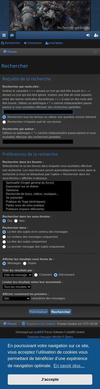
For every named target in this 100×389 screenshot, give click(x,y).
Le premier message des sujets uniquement (33, 246)
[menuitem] (38, 324)
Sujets (29, 263)
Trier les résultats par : (18, 270)
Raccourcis (5, 36)
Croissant (43, 274)
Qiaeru (69, 336)
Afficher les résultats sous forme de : (28, 259)
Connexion (35, 42)
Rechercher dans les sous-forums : (26, 216)
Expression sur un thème (37, 187)
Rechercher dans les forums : (23, 161)
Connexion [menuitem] (89, 36)
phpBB (38, 332)
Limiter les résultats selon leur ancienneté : (32, 282)
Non (19, 220)
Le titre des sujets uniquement (24, 241)
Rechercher (12, 42)
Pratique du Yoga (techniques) (37, 202)
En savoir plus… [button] (69, 365)
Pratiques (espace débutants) (37, 209)
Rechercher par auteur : (18, 128)
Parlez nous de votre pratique (37, 205)
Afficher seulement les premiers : (25, 294)
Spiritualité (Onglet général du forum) (37, 183)
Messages (11, 263)
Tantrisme (37, 190)
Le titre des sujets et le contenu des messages (35, 231)
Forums (13, 36)
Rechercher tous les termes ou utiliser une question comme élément (49, 116)
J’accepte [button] (50, 379)
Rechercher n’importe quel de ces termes (31, 121)
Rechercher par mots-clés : (21, 86)
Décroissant (64, 274)
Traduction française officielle (44, 336)
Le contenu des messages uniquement (30, 236)
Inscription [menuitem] (97, 36)
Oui (7, 220)
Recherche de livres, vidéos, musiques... (37, 194)
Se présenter (37, 198)
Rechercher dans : (15, 227)
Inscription (56, 42)
